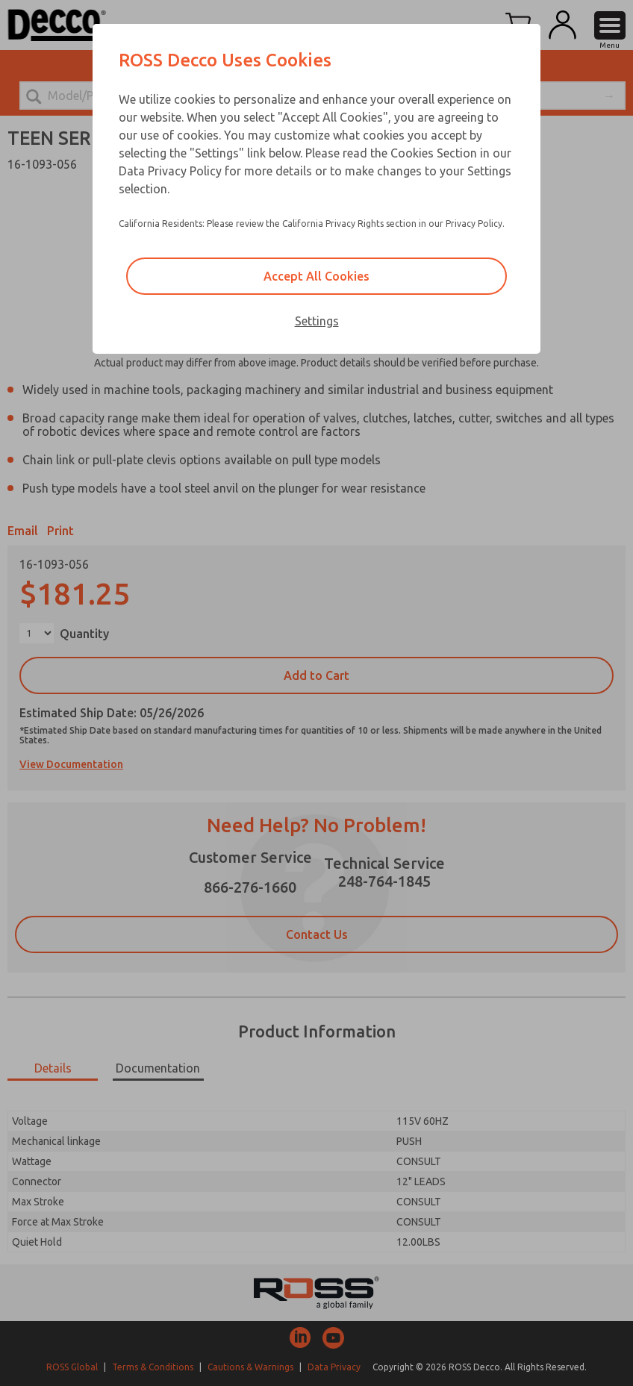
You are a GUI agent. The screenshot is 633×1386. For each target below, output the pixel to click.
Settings (317, 321)
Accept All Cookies (316, 276)
